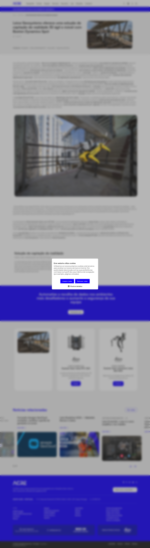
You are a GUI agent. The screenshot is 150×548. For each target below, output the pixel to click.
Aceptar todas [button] (67, 281)
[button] (75, 286)
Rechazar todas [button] (82, 281)
